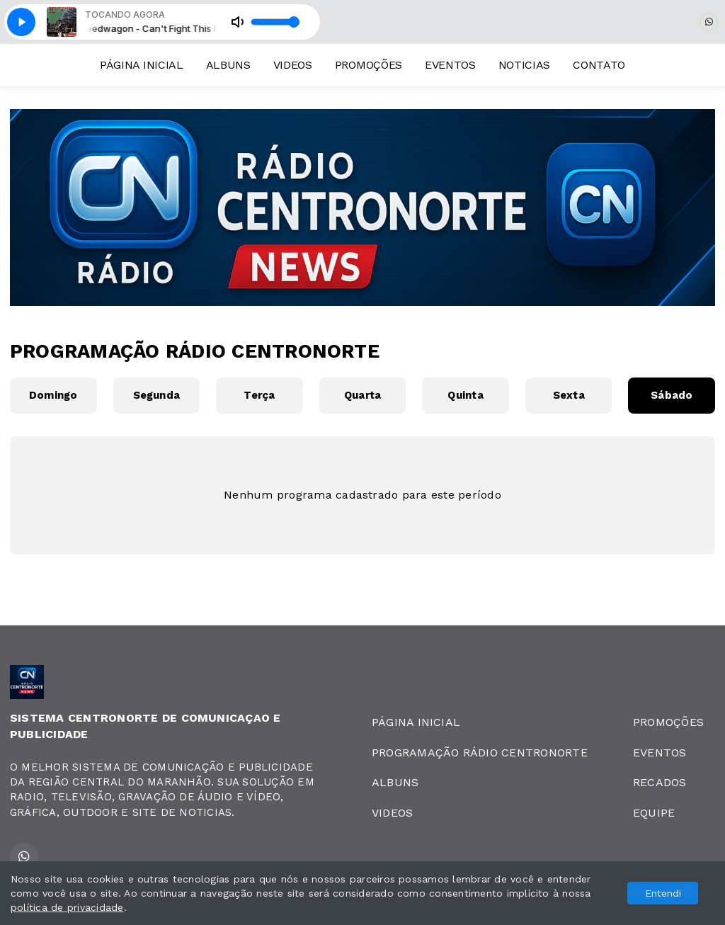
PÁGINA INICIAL (141, 65)
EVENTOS (450, 65)
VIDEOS (292, 65)
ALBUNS (228, 65)
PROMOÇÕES (368, 65)
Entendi (663, 893)
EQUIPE (654, 812)
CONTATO (599, 65)
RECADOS (660, 782)
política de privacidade (67, 907)
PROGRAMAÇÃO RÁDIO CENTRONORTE (480, 752)
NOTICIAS (524, 65)
